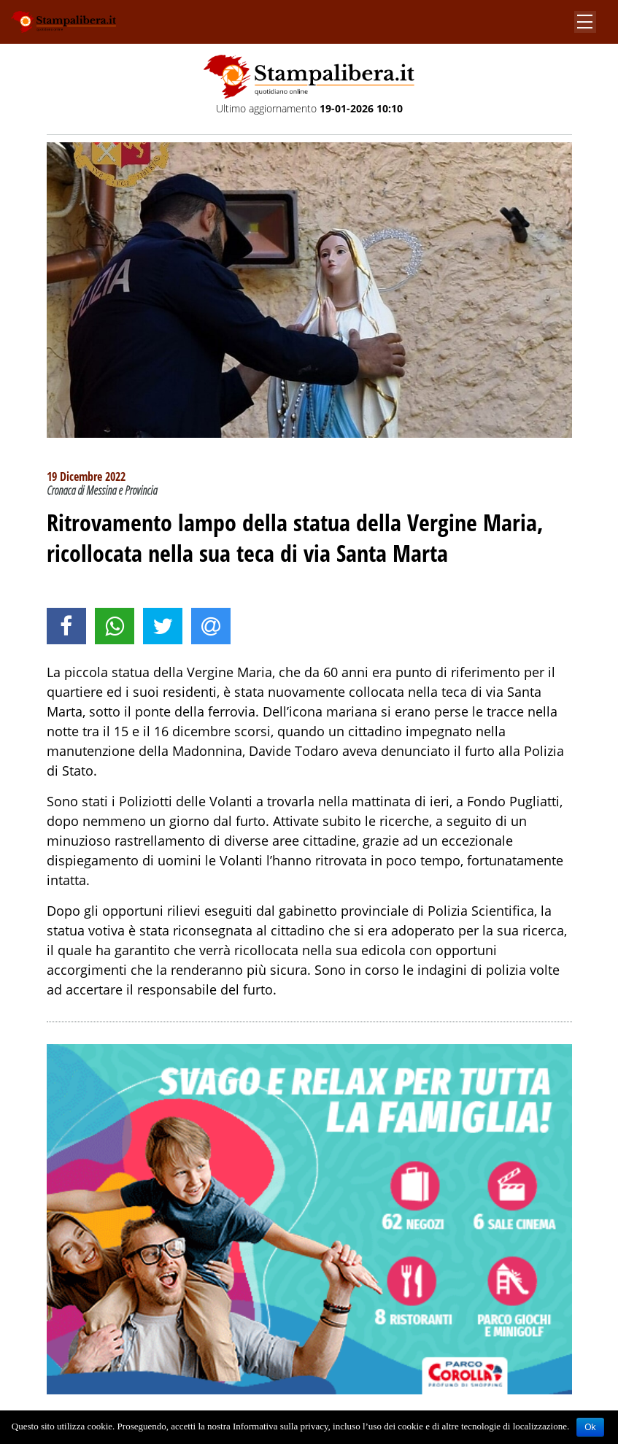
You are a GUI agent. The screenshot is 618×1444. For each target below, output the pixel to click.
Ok (589, 1427)
